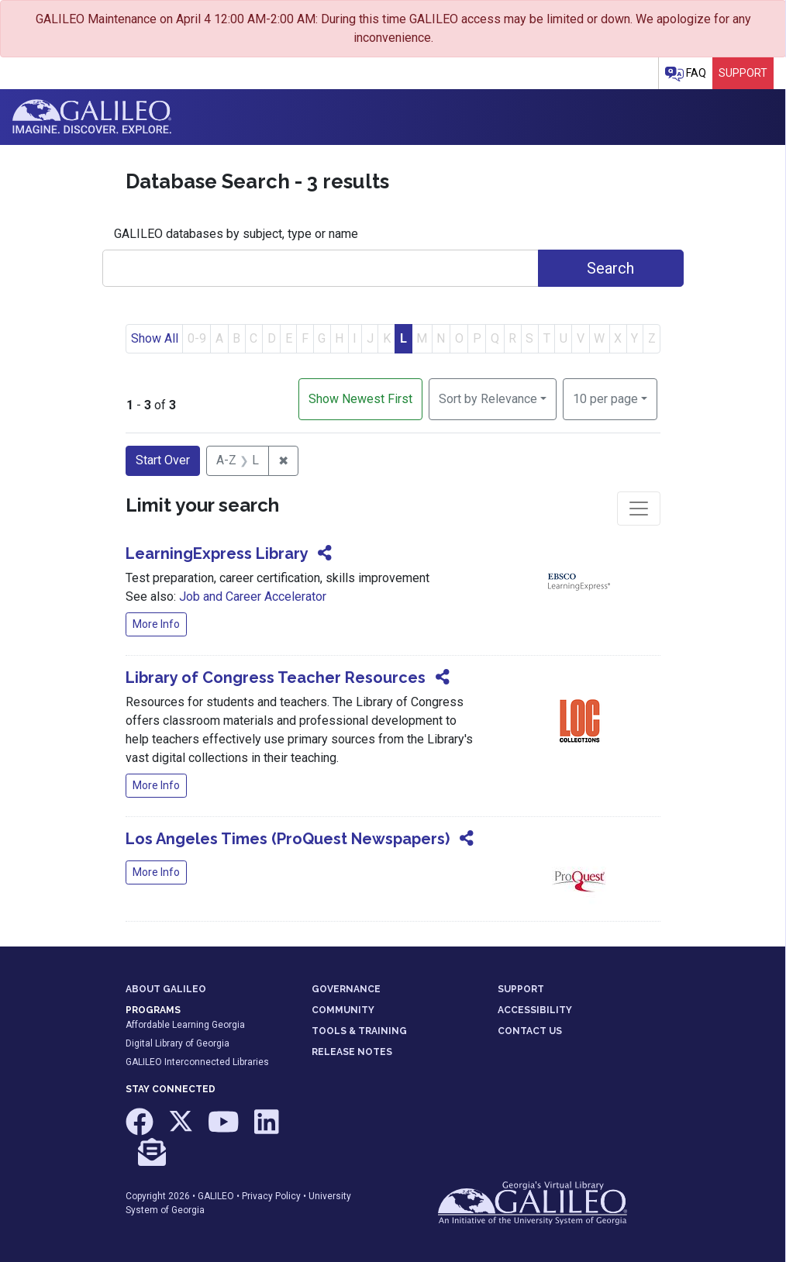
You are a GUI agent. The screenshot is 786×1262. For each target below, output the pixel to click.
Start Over (163, 460)
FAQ (685, 74)
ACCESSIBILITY (535, 1010)
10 (605, 397)
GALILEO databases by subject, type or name (236, 233)
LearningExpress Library (217, 553)
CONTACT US (530, 1031)
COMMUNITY (343, 1010)
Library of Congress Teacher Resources (276, 677)
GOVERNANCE (346, 989)
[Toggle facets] (638, 508)
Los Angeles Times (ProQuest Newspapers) (288, 838)
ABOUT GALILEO (166, 989)
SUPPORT (521, 989)
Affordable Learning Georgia (185, 1024)
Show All (154, 338)
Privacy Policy (271, 1196)
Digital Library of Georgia (177, 1043)
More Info (156, 624)
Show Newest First (360, 398)
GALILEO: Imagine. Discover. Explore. (91, 117)
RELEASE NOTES (352, 1051)
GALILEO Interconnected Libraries (197, 1062)
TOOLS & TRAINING (359, 1031)
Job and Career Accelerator (252, 596)
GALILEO (216, 1196)
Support (743, 73)
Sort (488, 398)
